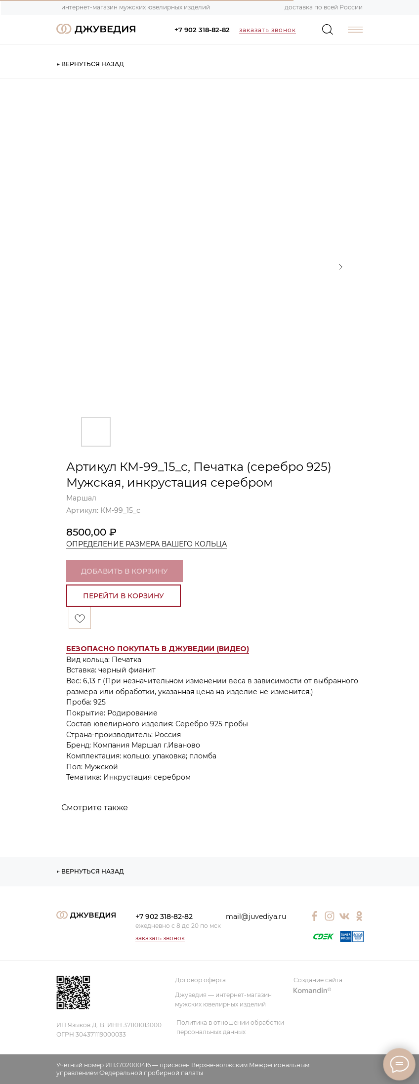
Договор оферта (200, 980)
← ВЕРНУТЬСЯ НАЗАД (90, 64)
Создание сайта (317, 980)
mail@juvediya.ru (256, 916)
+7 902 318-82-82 (202, 30)
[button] (157, 649)
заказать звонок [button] (267, 30)
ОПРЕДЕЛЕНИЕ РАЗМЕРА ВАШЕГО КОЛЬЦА (146, 544)
